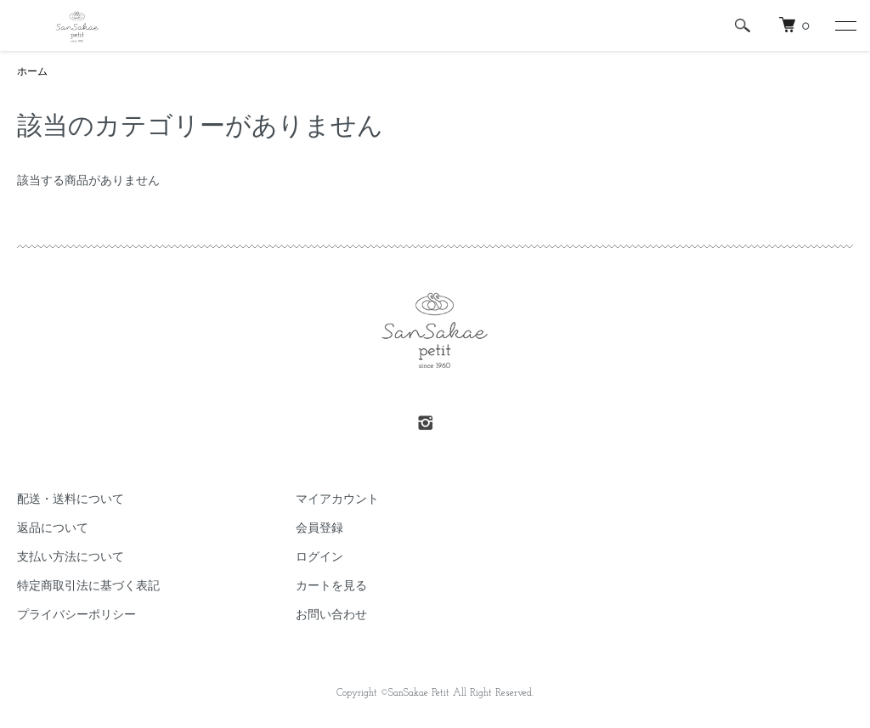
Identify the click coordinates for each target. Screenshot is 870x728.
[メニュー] (844, 25)
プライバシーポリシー (76, 615)
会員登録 (319, 528)
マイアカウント (337, 500)
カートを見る (331, 586)
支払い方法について (70, 557)
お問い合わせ (331, 615)
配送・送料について (70, 500)
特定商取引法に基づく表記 (88, 586)
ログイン (319, 557)
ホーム (32, 72)
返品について (52, 528)
